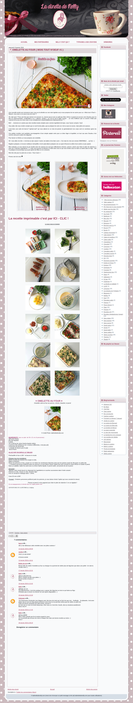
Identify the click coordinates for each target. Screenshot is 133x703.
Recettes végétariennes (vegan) (113, 314)
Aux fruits (106, 214)
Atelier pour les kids (110, 209)
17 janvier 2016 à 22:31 (26, 570)
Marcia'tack (107, 442)
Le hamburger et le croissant (112, 435)
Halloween (107, 277)
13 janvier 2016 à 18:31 (26, 560)
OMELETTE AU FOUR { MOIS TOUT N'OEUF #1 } (37, 50)
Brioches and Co (109, 225)
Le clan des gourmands (111, 432)
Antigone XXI (108, 404)
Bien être (106, 218)
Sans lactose (107, 320)
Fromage (106, 270)
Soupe (106, 327)
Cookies (106, 249)
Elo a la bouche (108, 414)
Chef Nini (106, 409)
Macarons (107, 293)
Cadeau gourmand (109, 232)
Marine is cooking (109, 444)
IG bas (106, 279)
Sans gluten (24, 533)
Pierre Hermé (108, 305)
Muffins (106, 295)
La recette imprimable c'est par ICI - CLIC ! (39, 218)
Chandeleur (107, 242)
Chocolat (106, 244)
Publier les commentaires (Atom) (26, 692)
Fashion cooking (109, 416)
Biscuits (106, 221)
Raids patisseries (109, 451)
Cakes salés (107, 239)
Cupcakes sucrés (109, 253)
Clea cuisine (107, 411)
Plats (105, 307)
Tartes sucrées (108, 334)
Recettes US (107, 312)
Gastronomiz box (109, 272)
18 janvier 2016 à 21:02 (26, 583)
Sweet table (107, 330)
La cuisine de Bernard (110, 423)
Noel (105, 298)
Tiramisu (106, 337)
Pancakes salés (108, 300)
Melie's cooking (108, 446)
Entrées (17, 533)
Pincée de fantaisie (109, 449)
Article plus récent (13, 689)
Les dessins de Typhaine (111, 291)
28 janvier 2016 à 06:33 (26, 623)
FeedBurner (116, 91)
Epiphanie (107, 267)
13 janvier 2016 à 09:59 (26, 549)
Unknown (22, 598)
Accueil (52, 689)
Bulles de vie (23, 563)
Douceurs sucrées (109, 260)
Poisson (106, 309)
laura (20, 543)
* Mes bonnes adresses (111, 200)
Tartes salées (108, 332)
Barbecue (106, 216)
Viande (106, 339)
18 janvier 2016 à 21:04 (26, 595)
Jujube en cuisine (109, 421)
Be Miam (106, 407)
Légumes (106, 288)
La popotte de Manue (110, 427)
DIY (105, 258)
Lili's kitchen (107, 439)
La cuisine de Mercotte (110, 425)
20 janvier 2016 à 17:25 (26, 609)
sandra (21, 552)
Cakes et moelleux (109, 237)
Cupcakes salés (108, 251)
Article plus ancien (91, 689)
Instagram (107, 281)
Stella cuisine (108, 453)
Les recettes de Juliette (111, 437)
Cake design (107, 235)
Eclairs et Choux (109, 263)
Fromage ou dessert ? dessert (113, 418)
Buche (105, 230)
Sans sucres (107, 323)
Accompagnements (109, 204)
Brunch (106, 228)
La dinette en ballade (110, 284)
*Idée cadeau (108, 202)
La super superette (109, 430)
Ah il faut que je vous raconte (112, 207)
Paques (106, 302)
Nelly (20, 573)
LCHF (105, 286)
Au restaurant (108, 211)
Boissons (106, 223)
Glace (105, 274)
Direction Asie (108, 256)
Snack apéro (107, 325)
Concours (106, 246)
